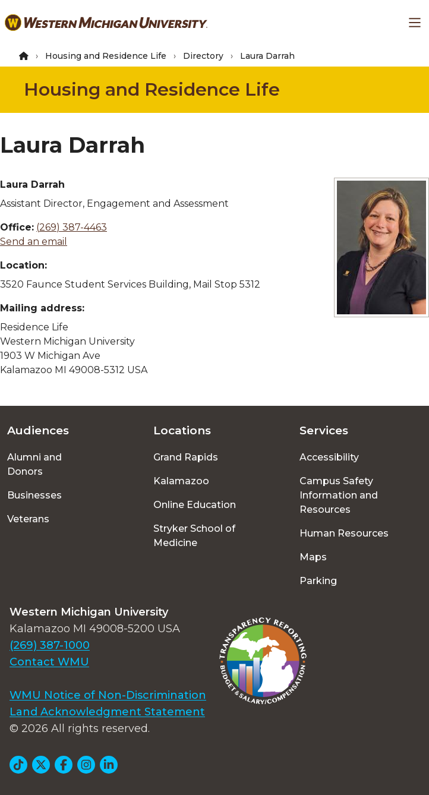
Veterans (28, 519)
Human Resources (344, 533)
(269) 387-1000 (50, 645)
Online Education (194, 504)
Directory (203, 56)
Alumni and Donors (34, 464)
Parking (318, 580)
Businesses (34, 495)
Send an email (33, 241)
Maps (313, 557)
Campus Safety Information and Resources (338, 495)
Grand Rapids (185, 457)
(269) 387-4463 (71, 227)
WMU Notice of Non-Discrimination (108, 695)
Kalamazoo (181, 481)
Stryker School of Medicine (194, 535)
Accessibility (329, 457)
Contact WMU (49, 661)
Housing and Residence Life (105, 56)
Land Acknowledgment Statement (107, 711)
